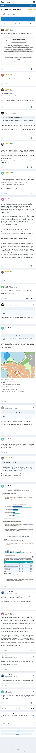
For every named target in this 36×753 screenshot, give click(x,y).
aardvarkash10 (9, 592)
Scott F (17, 308)
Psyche (7, 327)
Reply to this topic (18, 19)
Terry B (4, 13)
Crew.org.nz (6, 2)
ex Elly (18, 335)
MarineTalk (13, 14)
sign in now (31, 715)
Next (31, 23)
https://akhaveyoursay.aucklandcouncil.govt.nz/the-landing (14, 238)
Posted (10, 30)
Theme (18, 748)
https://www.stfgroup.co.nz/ (9, 155)
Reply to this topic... (8, 723)
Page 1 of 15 (18, 23)
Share (18, 731)
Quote (5, 69)
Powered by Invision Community (18, 751)
